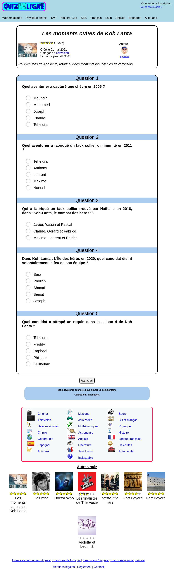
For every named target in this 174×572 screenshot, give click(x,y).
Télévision (62, 53)
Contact (99, 566)
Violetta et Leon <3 (87, 540)
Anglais (120, 17)
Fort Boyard (132, 493)
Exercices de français (66, 560)
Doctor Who (64, 493)
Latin (108, 17)
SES (84, 17)
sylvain (124, 54)
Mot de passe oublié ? (151, 7)
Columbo (41, 493)
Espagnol (135, 17)
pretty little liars (110, 495)
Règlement (84, 566)
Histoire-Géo (69, 17)
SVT (54, 17)
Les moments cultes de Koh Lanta (18, 500)
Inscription (164, 3)
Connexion (148, 3)
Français (96, 17)
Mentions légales (64, 566)
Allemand (151, 17)
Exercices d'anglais (96, 560)
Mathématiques (12, 17)
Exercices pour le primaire (127, 560)
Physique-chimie (36, 17)
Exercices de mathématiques (31, 560)
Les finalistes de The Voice (87, 496)
